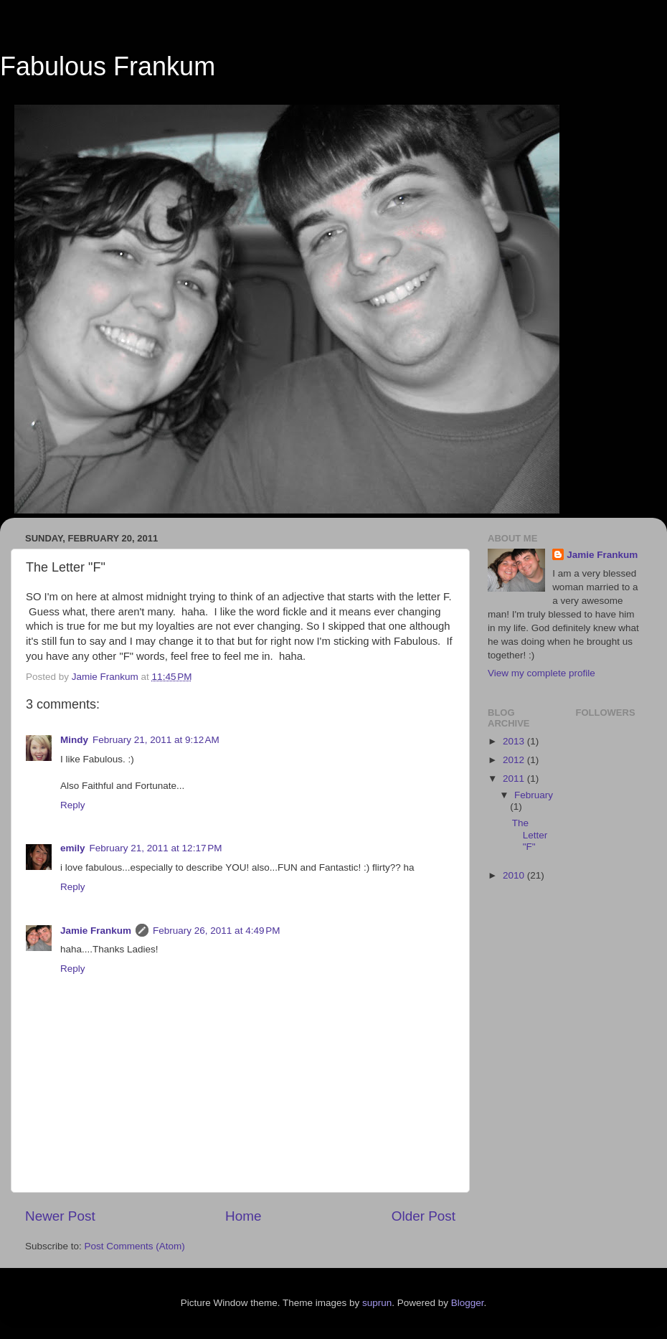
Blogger (467, 1302)
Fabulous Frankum (107, 66)
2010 (515, 875)
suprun (377, 1302)
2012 (515, 759)
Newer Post (60, 1216)
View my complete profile (541, 673)
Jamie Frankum (95, 930)
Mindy (74, 739)
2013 (515, 741)
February (533, 795)
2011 (515, 778)
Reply (72, 805)
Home (243, 1216)
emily (72, 848)
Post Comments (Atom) (135, 1246)
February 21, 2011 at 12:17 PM (156, 848)
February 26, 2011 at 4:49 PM (216, 930)
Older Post (423, 1216)
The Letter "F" (530, 834)
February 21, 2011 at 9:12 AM (156, 739)
